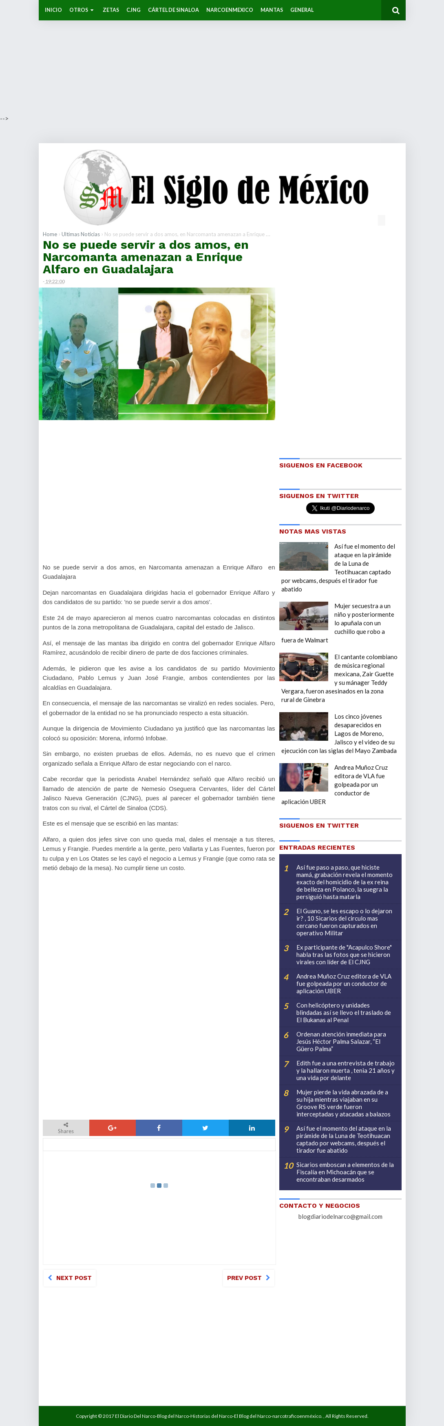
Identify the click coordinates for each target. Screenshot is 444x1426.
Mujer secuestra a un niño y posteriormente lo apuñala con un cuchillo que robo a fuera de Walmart (337, 623)
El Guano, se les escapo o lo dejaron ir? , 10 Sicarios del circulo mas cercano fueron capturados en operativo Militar (344, 922)
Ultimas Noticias (81, 234)
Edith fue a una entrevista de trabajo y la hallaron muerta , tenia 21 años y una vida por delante (345, 1070)
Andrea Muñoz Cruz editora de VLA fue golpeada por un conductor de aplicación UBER (334, 784)
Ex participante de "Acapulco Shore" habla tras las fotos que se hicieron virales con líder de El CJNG (344, 954)
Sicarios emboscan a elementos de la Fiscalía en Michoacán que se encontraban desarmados (345, 1172)
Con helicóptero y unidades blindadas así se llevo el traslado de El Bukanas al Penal (343, 1012)
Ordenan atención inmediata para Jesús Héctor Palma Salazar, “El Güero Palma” (341, 1041)
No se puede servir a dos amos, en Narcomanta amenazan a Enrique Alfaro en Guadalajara (146, 256)
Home (50, 234)
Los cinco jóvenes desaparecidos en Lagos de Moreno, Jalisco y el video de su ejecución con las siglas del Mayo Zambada (339, 733)
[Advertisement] (222, 57)
